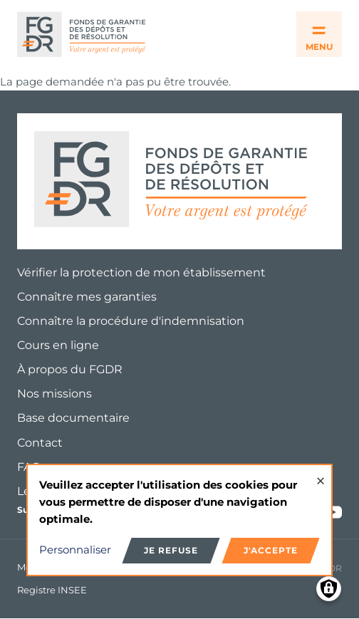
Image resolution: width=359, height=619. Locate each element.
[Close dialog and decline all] (320, 474)
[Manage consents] (328, 588)
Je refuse (171, 550)
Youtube (333, 512)
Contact (40, 442)
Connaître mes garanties (87, 296)
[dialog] (179, 520)
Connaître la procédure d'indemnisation (130, 321)
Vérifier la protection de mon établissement (141, 272)
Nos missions (54, 393)
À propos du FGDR (70, 369)
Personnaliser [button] (75, 549)
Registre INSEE (52, 589)
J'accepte (271, 550)
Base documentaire (73, 418)
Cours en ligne (58, 345)
